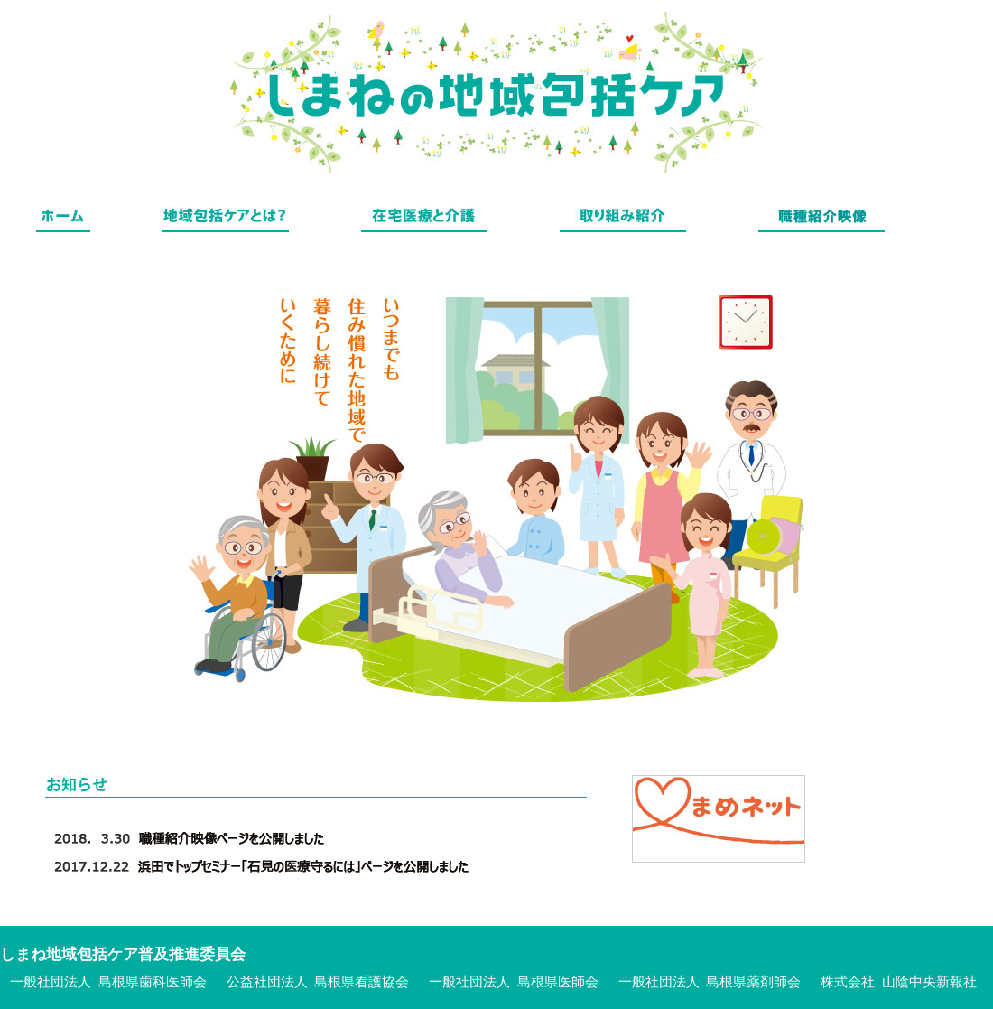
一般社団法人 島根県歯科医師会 (108, 981)
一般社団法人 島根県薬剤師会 (710, 981)
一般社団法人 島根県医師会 (514, 981)
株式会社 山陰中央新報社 (899, 981)
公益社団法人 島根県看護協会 (318, 981)
